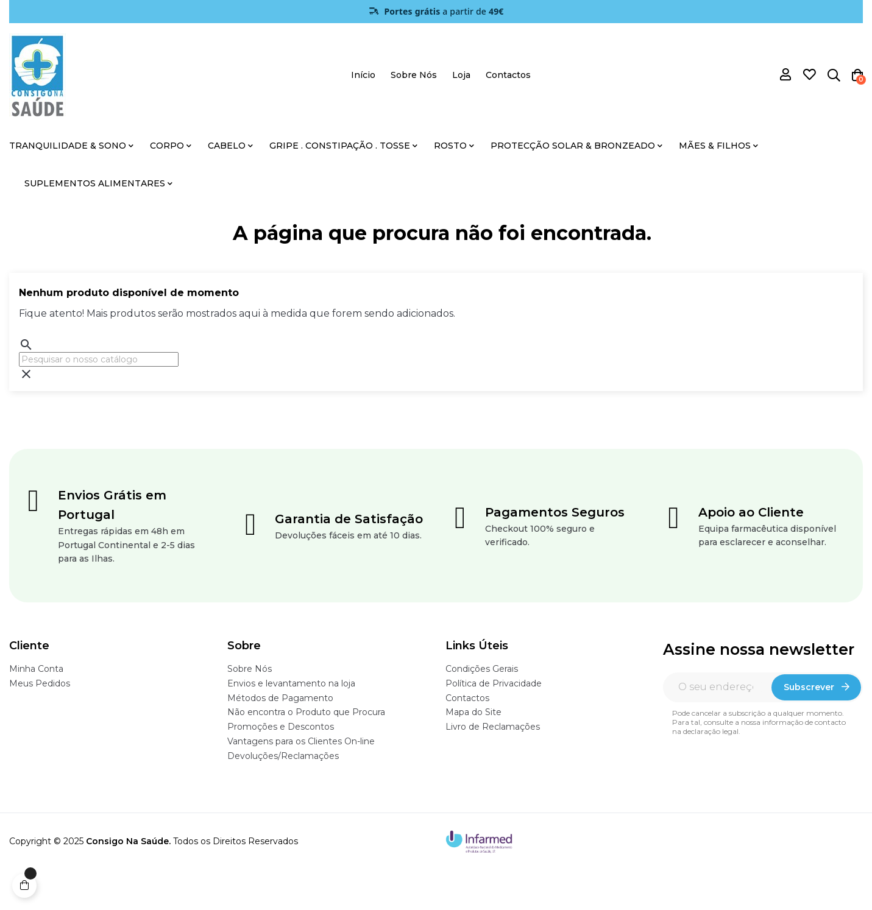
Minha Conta (36, 668)
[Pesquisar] (99, 359)
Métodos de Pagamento (280, 698)
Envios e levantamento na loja (291, 683)
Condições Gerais (481, 668)
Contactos (467, 698)
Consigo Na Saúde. (128, 841)
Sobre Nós (249, 668)
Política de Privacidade (493, 683)
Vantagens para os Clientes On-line (301, 741)
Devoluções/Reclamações (283, 755)
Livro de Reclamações (492, 726)
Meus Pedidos (39, 683)
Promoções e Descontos (280, 726)
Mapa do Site (473, 712)
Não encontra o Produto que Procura (306, 712)
